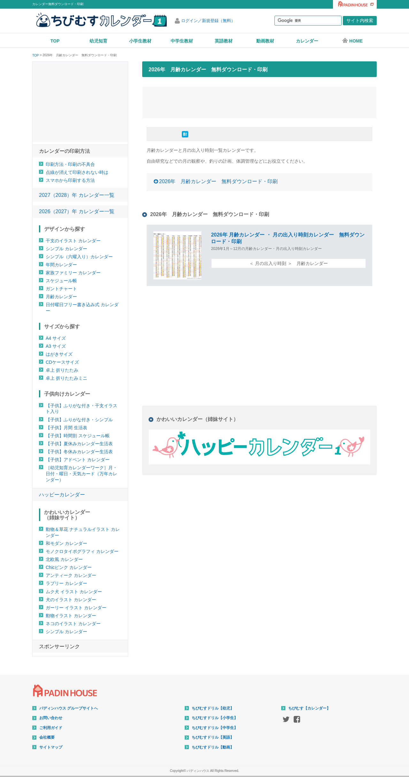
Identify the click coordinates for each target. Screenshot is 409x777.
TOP (55, 40)
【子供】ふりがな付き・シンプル (79, 419)
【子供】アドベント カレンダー (78, 459)
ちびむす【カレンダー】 (309, 708)
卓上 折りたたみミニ (66, 378)
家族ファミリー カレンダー (73, 272)
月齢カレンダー (61, 296)
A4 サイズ (56, 338)
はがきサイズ (59, 354)
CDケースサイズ (62, 362)
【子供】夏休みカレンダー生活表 (79, 443)
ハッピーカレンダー (62, 494)
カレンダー (307, 40)
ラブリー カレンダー (66, 583)
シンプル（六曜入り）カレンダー (79, 256)
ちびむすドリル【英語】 (213, 737)
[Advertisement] (259, 101)
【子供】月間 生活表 (66, 427)
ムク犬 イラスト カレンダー (74, 591)
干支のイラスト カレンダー (73, 240)
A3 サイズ (56, 346)
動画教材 (265, 40)
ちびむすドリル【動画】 (213, 747)
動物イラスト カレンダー (71, 615)
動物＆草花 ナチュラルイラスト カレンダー (83, 532)
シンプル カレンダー (66, 248)
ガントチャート (61, 288)
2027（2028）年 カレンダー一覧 (76, 195)
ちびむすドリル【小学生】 (215, 718)
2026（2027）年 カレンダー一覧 (76, 211)
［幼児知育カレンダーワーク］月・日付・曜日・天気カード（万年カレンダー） (81, 473)
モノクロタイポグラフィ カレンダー (82, 551)
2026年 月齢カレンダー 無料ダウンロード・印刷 (218, 181)
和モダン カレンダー (66, 543)
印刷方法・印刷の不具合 (70, 164)
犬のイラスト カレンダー (71, 599)
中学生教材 (182, 40)
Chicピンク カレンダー (69, 567)
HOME (352, 40)
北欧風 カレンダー (64, 559)
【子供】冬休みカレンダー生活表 (79, 451)
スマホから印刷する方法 (70, 180)
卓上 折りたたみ (62, 370)
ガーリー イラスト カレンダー (76, 607)
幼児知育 (98, 40)
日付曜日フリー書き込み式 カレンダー (82, 307)
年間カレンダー (61, 264)
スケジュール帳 (61, 280)
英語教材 (224, 40)
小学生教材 (140, 40)
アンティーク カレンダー (71, 575)
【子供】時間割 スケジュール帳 (78, 435)
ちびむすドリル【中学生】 (215, 728)
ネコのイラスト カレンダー (73, 623)
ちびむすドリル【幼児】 (213, 708)
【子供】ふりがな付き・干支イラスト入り (81, 408)
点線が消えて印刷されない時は (77, 172)
